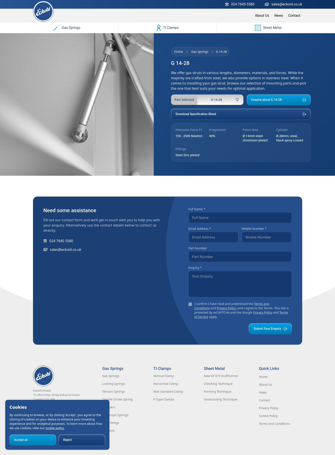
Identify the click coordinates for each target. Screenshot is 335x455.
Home (178, 52)
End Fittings (110, 423)
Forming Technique (217, 391)
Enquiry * (195, 268)
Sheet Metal (268, 28)
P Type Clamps (163, 399)
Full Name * (196, 209)
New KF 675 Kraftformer (221, 376)
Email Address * (199, 229)
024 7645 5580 (239, 4)
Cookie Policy (268, 416)
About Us (262, 15)
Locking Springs (113, 384)
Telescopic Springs (115, 415)
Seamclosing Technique (220, 399)
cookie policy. (55, 428)
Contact (294, 15)
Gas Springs (66, 28)
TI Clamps (168, 28)
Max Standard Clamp (168, 391)
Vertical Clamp (163, 376)
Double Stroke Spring (117, 399)
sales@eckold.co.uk (283, 4)
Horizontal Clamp (165, 384)
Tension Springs (113, 391)
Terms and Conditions (274, 424)
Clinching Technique (218, 384)
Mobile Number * (254, 229)
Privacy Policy (226, 308)
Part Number (197, 248)
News (278, 15)
